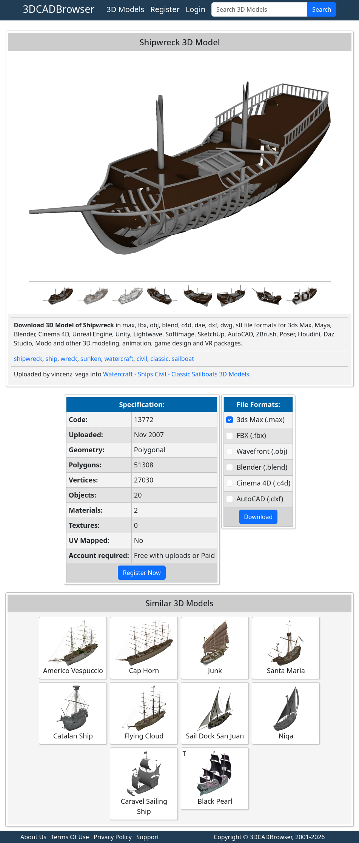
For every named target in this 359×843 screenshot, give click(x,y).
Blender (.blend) (261, 467)
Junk (215, 647)
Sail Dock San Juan (215, 713)
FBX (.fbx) (251, 435)
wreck (69, 358)
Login (195, 9)
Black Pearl (215, 778)
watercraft (118, 358)
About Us (33, 837)
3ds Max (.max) (260, 419)
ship (52, 358)
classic (159, 358)
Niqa (286, 713)
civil (142, 358)
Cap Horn (144, 647)
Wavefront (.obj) (261, 451)
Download (258, 517)
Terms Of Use (70, 837)
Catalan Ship (73, 713)
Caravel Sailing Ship (144, 783)
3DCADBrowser (58, 9)
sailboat (183, 358)
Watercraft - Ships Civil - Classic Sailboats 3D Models (176, 374)
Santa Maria (286, 647)
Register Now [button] (141, 573)
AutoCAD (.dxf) (259, 498)
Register (165, 9)
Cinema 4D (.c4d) (263, 482)
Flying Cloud (144, 713)
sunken (90, 358)
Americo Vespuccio (73, 647)
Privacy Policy (113, 837)
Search (321, 9)
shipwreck (28, 358)
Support (147, 837)
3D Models (125, 9)
